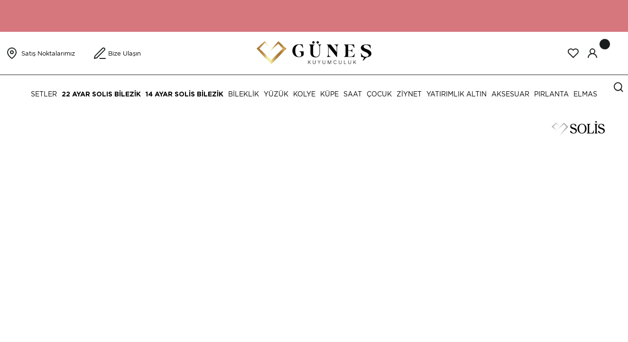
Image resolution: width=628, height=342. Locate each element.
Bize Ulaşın (124, 53)
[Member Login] (592, 53)
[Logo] (314, 52)
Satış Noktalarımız (48, 53)
